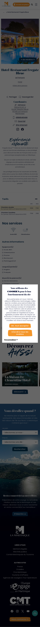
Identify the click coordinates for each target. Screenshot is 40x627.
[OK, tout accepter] (20, 325)
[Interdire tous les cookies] (20, 333)
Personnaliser (10, 339)
